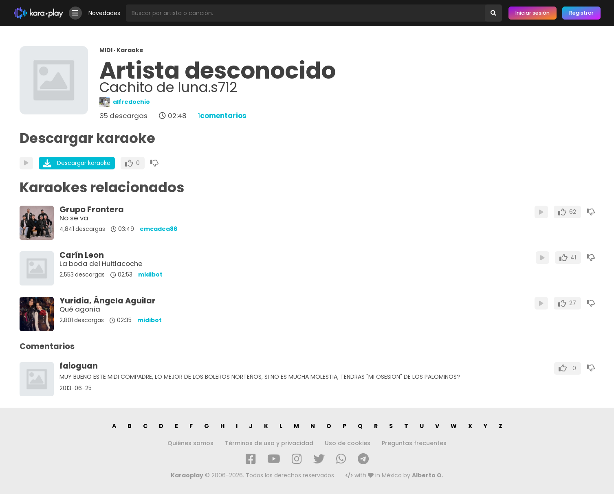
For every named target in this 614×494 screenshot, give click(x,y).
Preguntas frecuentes (414, 443)
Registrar (581, 12)
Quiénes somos (190, 443)
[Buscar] (493, 13)
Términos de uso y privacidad (269, 443)
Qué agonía (79, 309)
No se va (73, 218)
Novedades (104, 13)
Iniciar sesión (532, 12)
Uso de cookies (347, 443)
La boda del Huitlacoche (101, 263)
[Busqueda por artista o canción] (305, 13)
